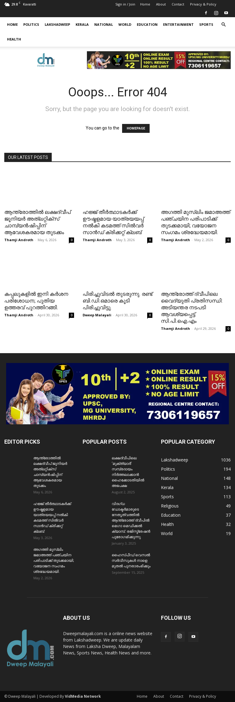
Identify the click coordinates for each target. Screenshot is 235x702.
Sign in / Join (125, 4)
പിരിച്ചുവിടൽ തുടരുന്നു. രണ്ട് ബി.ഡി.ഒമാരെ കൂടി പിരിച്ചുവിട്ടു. (117, 300)
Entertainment (178, 24)
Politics (31, 24)
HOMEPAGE (136, 128)
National (103, 24)
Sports (206, 24)
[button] (223, 25)
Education (147, 24)
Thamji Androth (18, 239)
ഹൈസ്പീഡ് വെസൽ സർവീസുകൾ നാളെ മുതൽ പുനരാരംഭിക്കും (131, 560)
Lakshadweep (57, 24)
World (124, 24)
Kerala (82, 24)
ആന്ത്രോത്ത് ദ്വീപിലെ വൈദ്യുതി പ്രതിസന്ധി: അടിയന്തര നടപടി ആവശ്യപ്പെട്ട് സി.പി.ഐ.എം (192, 307)
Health (14, 39)
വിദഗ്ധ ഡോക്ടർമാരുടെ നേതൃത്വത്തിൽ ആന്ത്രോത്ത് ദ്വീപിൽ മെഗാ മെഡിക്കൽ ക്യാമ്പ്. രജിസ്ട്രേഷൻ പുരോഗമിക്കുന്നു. (131, 520)
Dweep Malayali (97, 315)
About (161, 4)
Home (145, 4)
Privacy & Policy (203, 4)
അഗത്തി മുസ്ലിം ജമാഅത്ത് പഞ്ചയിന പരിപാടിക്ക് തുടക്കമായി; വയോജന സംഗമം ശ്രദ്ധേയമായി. (53, 560)
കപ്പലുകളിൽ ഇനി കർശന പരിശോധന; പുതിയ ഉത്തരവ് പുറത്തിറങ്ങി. (36, 300)
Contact (178, 4)
